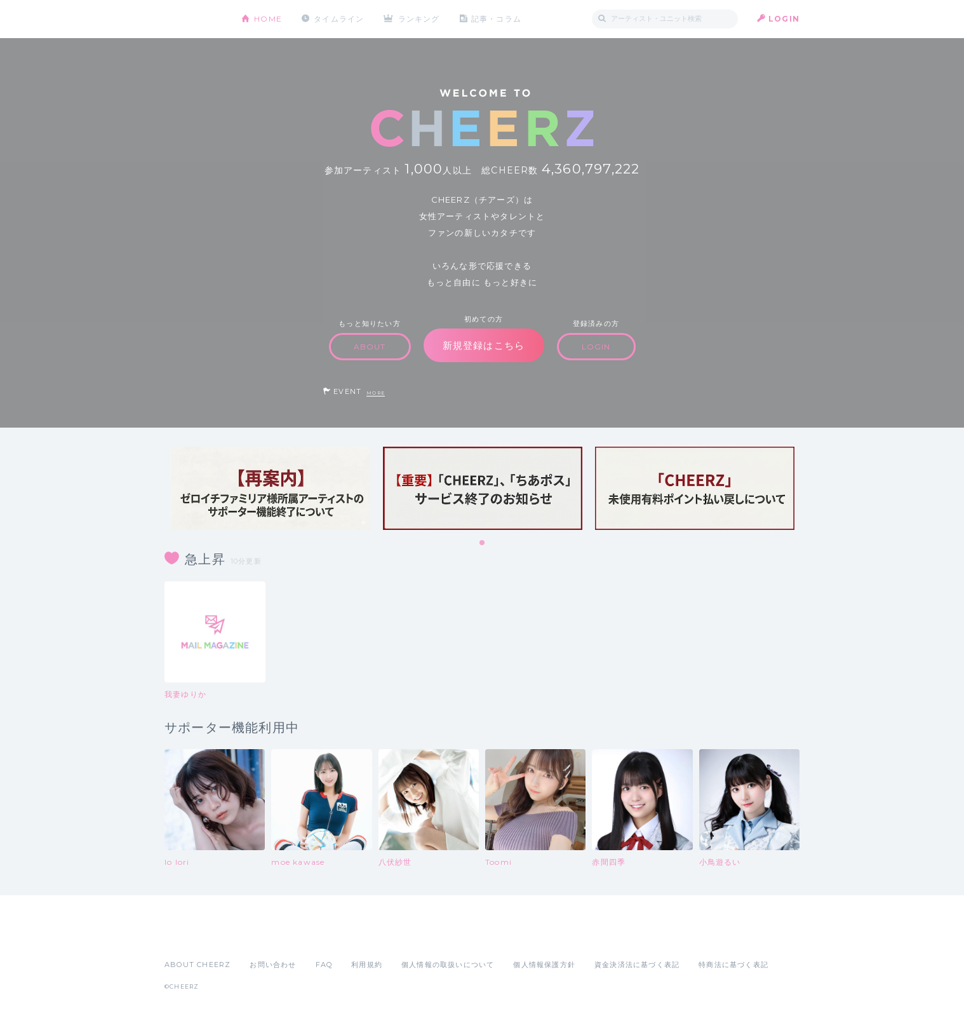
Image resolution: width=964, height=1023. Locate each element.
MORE (375, 393)
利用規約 (366, 964)
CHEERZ (193, 19)
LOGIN (784, 19)
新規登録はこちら (484, 345)
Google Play (261, 936)
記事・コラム (496, 19)
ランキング (419, 19)
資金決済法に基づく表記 (636, 964)
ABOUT (370, 346)
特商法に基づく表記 (733, 964)
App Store (193, 936)
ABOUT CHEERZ (197, 964)
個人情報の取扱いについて (447, 964)
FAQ (324, 964)
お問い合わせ (273, 964)
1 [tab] (482, 543)
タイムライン (339, 19)
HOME (268, 19)
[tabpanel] (270, 488)
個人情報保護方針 (544, 964)
